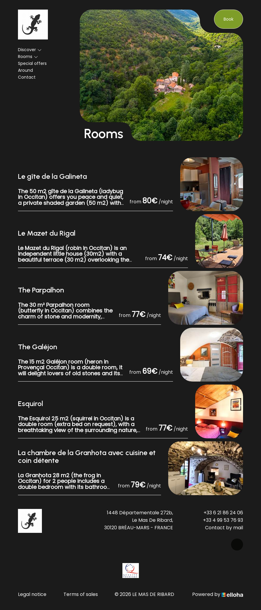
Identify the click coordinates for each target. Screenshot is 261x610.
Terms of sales (80, 594)
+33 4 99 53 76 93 (223, 520)
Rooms (28, 57)
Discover (30, 50)
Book (228, 19)
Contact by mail (224, 527)
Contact (27, 77)
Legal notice (32, 594)
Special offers (32, 63)
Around (25, 70)
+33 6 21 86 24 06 (223, 512)
